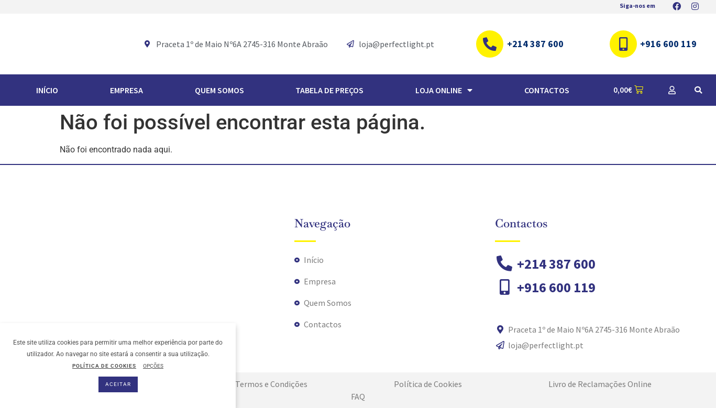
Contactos (546, 90)
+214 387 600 (535, 44)
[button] (698, 90)
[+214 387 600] (489, 44)
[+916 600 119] (623, 44)
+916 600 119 (668, 44)
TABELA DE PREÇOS (329, 90)
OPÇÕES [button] (153, 366)
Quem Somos (219, 90)
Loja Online (443, 90)
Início (47, 90)
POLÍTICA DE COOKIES (104, 366)
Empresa (126, 90)
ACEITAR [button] (118, 384)
